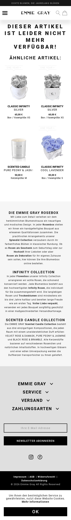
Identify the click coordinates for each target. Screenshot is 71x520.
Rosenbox (48, 224)
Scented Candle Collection (40, 324)
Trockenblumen (28, 295)
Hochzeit (19, 251)
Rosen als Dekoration (19, 255)
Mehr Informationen (35, 501)
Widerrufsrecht (47, 476)
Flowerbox (22, 276)
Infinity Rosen (36, 287)
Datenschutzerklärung (34, 480)
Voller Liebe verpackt (45, 303)
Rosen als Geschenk (20, 248)
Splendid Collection (21, 240)
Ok (35, 511)
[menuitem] (5, 13)
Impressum (20, 476)
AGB (32, 476)
